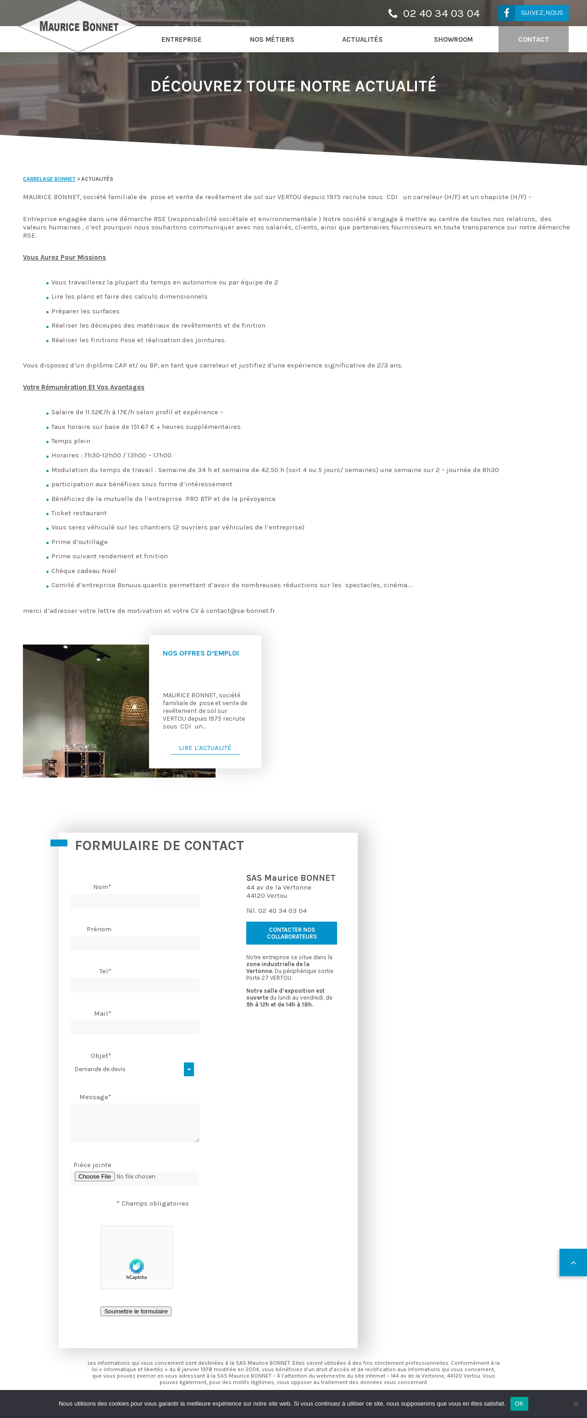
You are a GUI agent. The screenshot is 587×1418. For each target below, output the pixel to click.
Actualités (362, 39)
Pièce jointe (92, 1165)
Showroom (453, 39)
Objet (101, 1055)
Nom (102, 887)
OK (519, 1403)
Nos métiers (272, 39)
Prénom (99, 929)
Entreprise (181, 39)
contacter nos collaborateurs (292, 933)
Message (95, 1097)
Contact (533, 39)
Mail (102, 1013)
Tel (105, 971)
